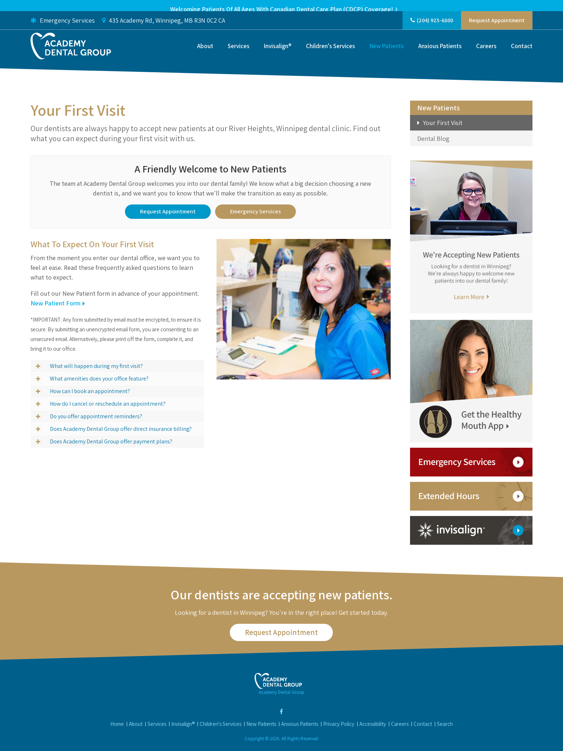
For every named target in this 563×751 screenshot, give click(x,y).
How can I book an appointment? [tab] (90, 390)
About (205, 53)
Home (117, 723)
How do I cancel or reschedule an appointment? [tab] (108, 403)
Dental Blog (433, 138)
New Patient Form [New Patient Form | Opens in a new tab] (55, 302)
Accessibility (372, 723)
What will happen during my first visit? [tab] (96, 365)
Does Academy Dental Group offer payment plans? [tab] (111, 440)
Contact (521, 53)
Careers (486, 53)
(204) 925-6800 (435, 27)
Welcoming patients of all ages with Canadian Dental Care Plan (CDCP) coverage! (281, 9)
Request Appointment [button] (497, 27)
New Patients (386, 53)
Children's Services (330, 53)
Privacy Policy (338, 723)
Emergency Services (63, 27)
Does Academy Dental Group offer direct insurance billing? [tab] (121, 428)
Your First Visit (442, 123)
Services (239, 53)
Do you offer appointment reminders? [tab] (96, 415)
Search (445, 723)
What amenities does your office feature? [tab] (99, 378)
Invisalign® (278, 53)
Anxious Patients (440, 53)
